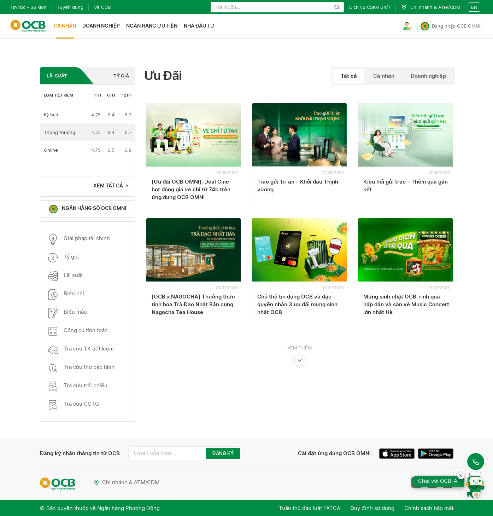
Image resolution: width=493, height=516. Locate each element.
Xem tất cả (108, 185)
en (474, 7)
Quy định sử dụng (372, 507)
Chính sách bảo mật (428, 507)
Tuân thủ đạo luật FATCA (308, 507)
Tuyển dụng (70, 7)
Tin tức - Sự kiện (28, 7)
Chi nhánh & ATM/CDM (127, 482)
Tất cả (348, 76)
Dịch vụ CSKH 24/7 (370, 7)
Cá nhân (65, 26)
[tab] (67, 75)
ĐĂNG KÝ (223, 453)
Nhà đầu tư (199, 26)
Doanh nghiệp (101, 26)
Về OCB (102, 7)
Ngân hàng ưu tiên (152, 26)
